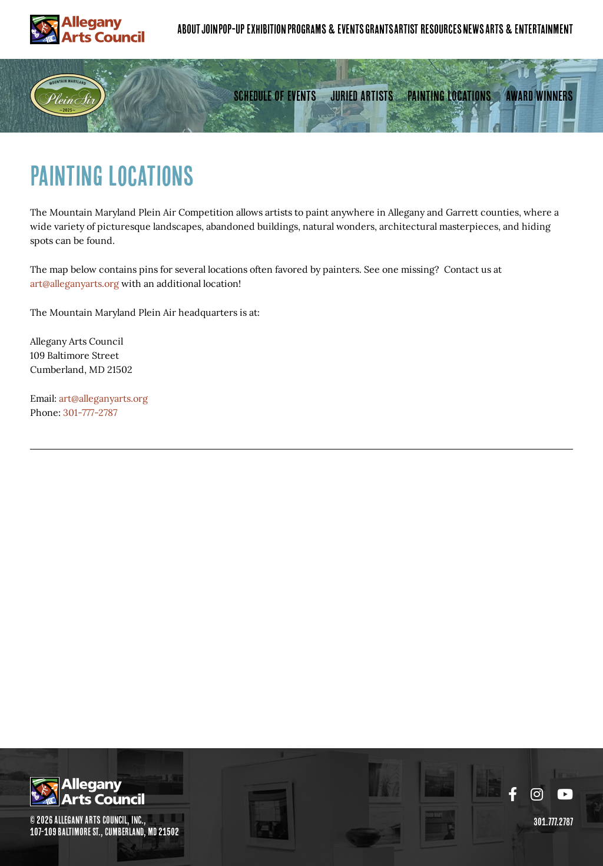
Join (209, 29)
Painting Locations (449, 96)
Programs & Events (325, 29)
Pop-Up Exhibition (252, 29)
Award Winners (539, 96)
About (188, 29)
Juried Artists (361, 96)
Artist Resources (428, 29)
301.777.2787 (553, 822)
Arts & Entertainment (529, 29)
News (473, 29)
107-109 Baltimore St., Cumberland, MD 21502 (104, 835)
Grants (379, 29)
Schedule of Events (275, 96)
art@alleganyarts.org (74, 283)
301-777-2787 (90, 412)
